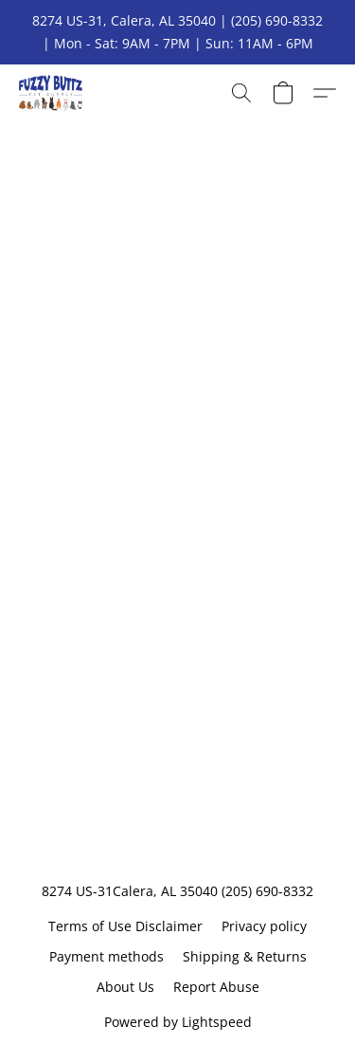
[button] (52, 92)
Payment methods (106, 956)
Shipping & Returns (245, 956)
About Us (125, 987)
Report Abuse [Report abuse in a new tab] (216, 987)
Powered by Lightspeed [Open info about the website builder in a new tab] (178, 1022)
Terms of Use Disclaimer (125, 926)
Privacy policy (264, 926)
